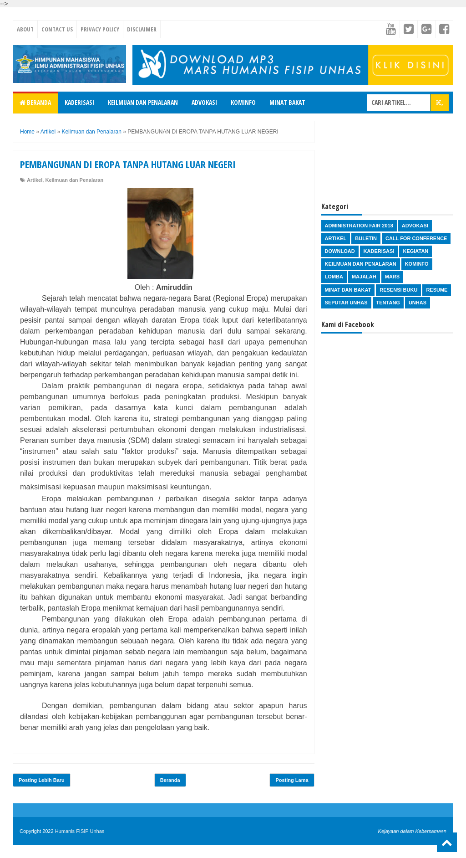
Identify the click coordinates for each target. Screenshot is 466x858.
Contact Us (57, 29)
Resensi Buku (398, 290)
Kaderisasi (79, 102)
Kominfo (243, 102)
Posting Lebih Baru (42, 780)
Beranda (35, 102)
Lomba (334, 276)
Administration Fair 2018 (359, 225)
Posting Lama (291, 780)
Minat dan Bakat (348, 290)
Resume (436, 290)
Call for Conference (416, 238)
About (25, 29)
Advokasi (204, 102)
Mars (392, 276)
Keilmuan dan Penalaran (143, 102)
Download (340, 251)
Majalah (364, 276)
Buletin (366, 238)
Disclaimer (142, 29)
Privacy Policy (100, 29)
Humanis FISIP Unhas (80, 831)
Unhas (417, 302)
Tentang (388, 302)
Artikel (34, 180)
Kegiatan (415, 251)
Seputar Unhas (346, 302)
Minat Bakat (287, 102)
